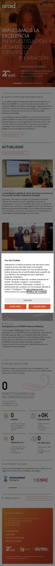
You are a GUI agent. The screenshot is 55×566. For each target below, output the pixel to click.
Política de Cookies (36, 291)
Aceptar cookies (15, 306)
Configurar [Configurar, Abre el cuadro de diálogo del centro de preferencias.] (27, 300)
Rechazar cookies (39, 306)
